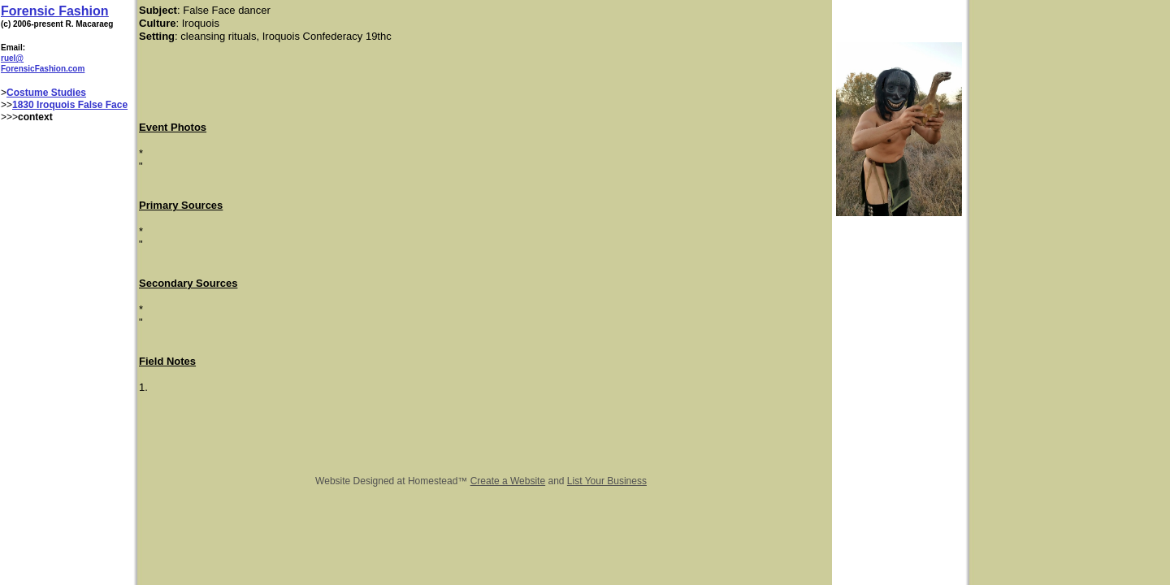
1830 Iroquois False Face (70, 104)
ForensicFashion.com (42, 68)
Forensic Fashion (54, 11)
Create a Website (508, 481)
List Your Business (607, 481)
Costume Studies (46, 92)
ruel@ (12, 58)
